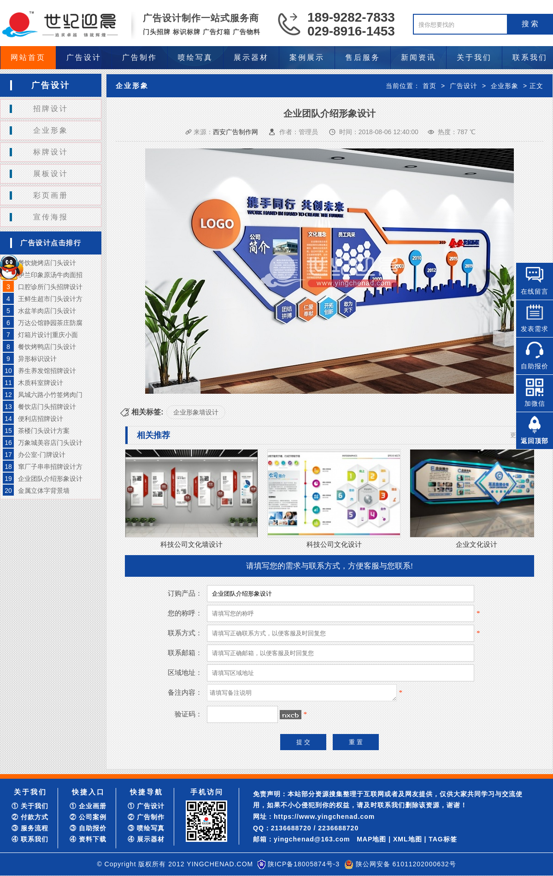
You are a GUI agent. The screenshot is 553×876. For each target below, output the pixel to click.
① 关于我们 (30, 806)
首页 (429, 85)
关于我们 (474, 57)
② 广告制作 (146, 817)
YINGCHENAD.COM (220, 864)
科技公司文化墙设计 (191, 544)
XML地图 (407, 839)
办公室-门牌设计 (41, 454)
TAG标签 (443, 839)
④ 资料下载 (88, 839)
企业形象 (50, 130)
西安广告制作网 (235, 132)
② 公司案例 (88, 817)
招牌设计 (50, 108)
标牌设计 (50, 152)
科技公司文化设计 (334, 544)
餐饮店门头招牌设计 (47, 406)
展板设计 (50, 174)
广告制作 (139, 57)
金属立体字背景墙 (44, 490)
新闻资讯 (418, 57)
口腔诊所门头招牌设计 (50, 286)
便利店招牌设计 (40, 418)
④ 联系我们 (30, 839)
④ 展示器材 (146, 839)
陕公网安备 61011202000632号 (406, 864)
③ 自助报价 (88, 828)
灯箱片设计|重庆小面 (48, 334)
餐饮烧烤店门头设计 (47, 262)
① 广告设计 (146, 806)
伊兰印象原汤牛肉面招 (50, 274)
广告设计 (83, 57)
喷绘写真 (195, 57)
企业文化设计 (476, 544)
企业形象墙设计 (195, 412)
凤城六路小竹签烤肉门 (50, 394)
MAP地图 (371, 839)
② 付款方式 (30, 817)
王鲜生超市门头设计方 (50, 298)
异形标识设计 (37, 358)
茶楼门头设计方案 (44, 430)
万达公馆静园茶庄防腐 (50, 322)
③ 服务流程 (30, 828)
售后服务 (362, 57)
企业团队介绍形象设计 (50, 478)
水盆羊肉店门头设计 (47, 310)
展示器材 (251, 57)
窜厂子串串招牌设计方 (50, 466)
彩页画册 (50, 195)
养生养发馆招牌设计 (47, 370)
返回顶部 (534, 440)
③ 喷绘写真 (146, 828)
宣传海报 (50, 217)
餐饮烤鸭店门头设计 (47, 346)
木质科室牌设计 (40, 382)
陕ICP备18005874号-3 (304, 864)
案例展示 (306, 57)
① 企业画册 (88, 806)
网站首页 (28, 57)
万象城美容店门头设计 (50, 442)
